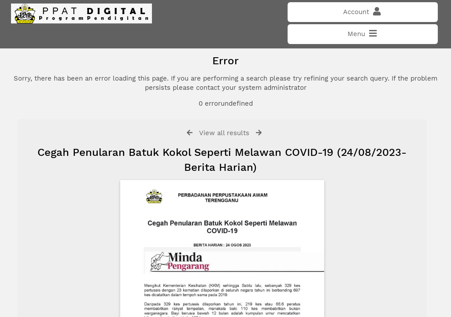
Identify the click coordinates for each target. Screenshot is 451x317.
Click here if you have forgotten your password (82, 181)
